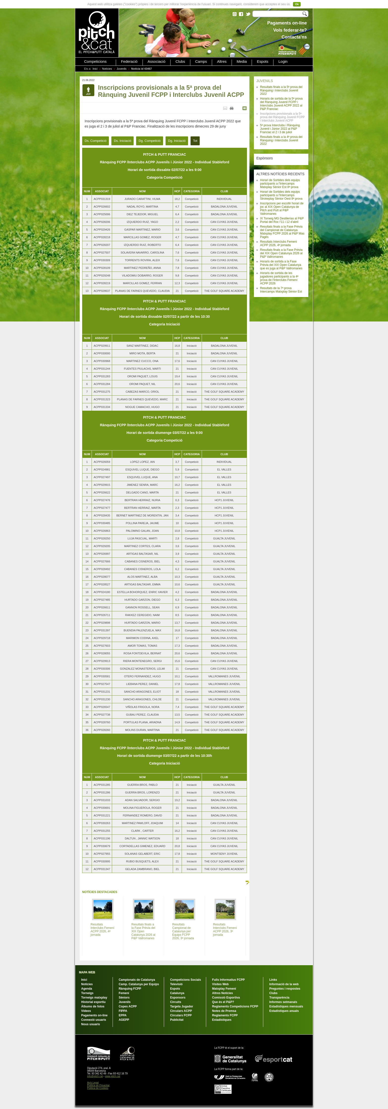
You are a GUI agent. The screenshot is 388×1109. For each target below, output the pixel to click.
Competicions (95, 62)
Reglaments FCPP (225, 1015)
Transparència (279, 997)
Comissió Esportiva (226, 997)
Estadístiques (221, 1020)
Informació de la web (284, 984)
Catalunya (177, 993)
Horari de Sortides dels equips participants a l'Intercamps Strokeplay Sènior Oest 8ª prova (281, 195)
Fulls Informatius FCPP (228, 979)
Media (242, 62)
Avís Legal (93, 1082)
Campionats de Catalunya (137, 979)
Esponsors (177, 997)
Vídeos (86, 1011)
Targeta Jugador (181, 1006)
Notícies (107, 68)
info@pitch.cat (95, 1076)
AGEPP (124, 1020)
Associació (157, 62)
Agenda (86, 988)
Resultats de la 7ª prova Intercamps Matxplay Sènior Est (281, 289)
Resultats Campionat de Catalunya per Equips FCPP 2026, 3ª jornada (183, 931)
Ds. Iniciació (122, 141)
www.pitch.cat (112, 1076)
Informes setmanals (283, 1002)
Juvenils (122, 68)
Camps (201, 62)
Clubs (180, 62)
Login (283, 62)
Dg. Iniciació (177, 141)
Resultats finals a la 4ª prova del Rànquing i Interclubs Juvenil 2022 (281, 140)
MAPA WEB (87, 972)
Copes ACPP (128, 1006)
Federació (129, 62)
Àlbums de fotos (92, 1006)
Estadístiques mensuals (286, 1006)
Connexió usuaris (93, 1020)
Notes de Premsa (224, 1011)
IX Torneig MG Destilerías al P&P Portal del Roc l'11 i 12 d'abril (282, 220)
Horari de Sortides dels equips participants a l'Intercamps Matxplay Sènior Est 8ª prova (280, 183)
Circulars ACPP (181, 1011)
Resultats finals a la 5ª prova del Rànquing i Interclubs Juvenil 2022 (281, 90)
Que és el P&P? (223, 1002)
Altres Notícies (222, 993)
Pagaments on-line (94, 1015)
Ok (297, 4)
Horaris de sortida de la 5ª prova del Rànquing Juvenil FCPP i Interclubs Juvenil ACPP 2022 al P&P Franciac (281, 104)
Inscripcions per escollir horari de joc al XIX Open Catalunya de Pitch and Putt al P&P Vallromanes (281, 208)
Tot (195, 141)
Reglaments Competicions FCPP (235, 1006)
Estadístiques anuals (284, 1011)
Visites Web (220, 984)
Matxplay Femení (224, 988)
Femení (124, 993)
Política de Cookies (97, 1088)
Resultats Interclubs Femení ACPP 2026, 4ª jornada (278, 243)
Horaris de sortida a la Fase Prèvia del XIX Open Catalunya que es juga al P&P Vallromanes (281, 265)
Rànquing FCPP (130, 988)
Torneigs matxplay (94, 997)
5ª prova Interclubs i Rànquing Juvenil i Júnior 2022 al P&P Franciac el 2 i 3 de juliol (280, 129)
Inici (95, 68)
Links (273, 979)
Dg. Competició (150, 141)
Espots (262, 62)
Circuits (175, 1002)
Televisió (176, 984)
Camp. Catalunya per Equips (139, 984)
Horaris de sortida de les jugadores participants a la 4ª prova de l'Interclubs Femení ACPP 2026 (279, 278)
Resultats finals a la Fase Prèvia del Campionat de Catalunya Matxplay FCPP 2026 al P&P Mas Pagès (282, 232)
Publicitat (176, 1020)
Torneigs (87, 993)
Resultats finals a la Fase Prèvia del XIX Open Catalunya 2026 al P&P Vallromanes (281, 253)
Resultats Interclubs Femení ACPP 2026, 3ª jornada (225, 930)
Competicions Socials (185, 979)
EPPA (123, 1015)
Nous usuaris (90, 1024)
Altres (221, 62)
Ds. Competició (95, 141)
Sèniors (124, 997)
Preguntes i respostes (284, 988)
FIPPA (123, 1011)
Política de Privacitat (98, 1085)
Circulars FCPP (181, 1015)
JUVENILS (264, 81)
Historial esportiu (93, 1002)
